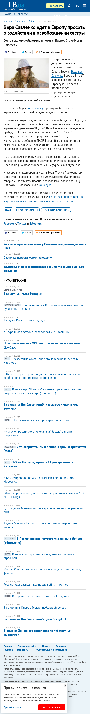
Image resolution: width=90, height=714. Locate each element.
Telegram (36, 224)
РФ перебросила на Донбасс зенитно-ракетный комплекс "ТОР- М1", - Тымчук (45, 495)
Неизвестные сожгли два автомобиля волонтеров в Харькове (41, 361)
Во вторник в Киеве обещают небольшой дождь (35, 608)
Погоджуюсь (51, 707)
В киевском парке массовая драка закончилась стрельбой (39, 556)
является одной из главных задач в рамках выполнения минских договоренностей (44, 199)
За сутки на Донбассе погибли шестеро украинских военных (41, 406)
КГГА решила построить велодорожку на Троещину (36, 332)
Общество (20, 21)
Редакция (61, 646)
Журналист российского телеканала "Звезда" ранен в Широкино (38, 433)
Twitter (21, 224)
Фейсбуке (45, 185)
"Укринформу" (35, 108)
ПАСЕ (8, 210)
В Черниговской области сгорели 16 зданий (36, 596)
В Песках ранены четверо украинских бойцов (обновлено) (43, 540)
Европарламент (27, 210)
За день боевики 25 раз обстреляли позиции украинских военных (40, 525)
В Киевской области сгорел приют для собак (36, 420)
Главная (8, 21)
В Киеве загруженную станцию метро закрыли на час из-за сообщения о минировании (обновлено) (42, 376)
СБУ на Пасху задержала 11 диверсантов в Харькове (38, 464)
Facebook (10, 224)
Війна (31, 21)
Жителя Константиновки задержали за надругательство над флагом (42, 571)
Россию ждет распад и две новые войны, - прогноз (36, 585)
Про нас (8, 646)
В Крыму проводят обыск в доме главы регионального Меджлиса (39, 480)
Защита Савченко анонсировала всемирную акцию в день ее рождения (44, 269)
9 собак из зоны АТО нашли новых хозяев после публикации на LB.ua (44, 307)
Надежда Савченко (56, 210)
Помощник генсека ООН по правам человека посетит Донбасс (42, 345)
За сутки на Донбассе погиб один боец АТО (35, 619)
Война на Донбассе (16, 14)
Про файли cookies (13, 707)
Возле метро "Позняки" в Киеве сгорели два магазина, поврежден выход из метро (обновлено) (43, 391)
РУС (77, 5)
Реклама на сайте (27, 646)
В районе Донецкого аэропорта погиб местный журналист (37, 632)
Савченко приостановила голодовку (28, 257)
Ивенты (46, 646)
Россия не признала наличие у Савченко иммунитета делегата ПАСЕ (45, 246)
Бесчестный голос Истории (23, 294)
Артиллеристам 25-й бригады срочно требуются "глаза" (45, 449)
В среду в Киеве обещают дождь (24, 320)
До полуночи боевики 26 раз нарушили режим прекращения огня (43, 510)
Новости (59, 16)
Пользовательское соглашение (50, 649)
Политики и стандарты (16, 649)
